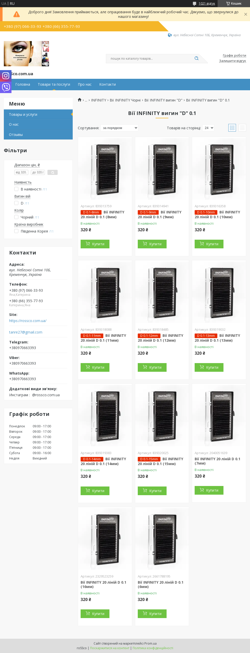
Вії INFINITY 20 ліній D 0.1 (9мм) (159, 214)
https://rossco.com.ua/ (27, 320)
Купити (98, 243)
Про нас (85, 84)
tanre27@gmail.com (25, 332)
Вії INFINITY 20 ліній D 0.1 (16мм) (103, 584)
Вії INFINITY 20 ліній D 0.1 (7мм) (217, 461)
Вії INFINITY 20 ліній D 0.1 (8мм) (102, 214)
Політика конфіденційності (153, 648)
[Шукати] (196, 58)
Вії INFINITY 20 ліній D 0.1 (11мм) (103, 338)
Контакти (107, 84)
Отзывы (16, 134)
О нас (14, 124)
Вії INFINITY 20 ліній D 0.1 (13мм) (217, 338)
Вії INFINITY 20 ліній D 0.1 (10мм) (217, 214)
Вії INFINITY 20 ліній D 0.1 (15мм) (160, 461)
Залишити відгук (232, 61)
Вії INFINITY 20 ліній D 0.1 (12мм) (160, 338)
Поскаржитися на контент (109, 648)
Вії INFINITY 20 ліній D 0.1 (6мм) (160, 584)
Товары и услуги (23, 114)
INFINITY (98, 100)
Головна (22, 84)
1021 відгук (207, 3)
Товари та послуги (54, 84)
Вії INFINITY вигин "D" (163, 100)
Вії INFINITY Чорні (125, 100)
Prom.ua (150, 643)
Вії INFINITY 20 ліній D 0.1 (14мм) (103, 461)
